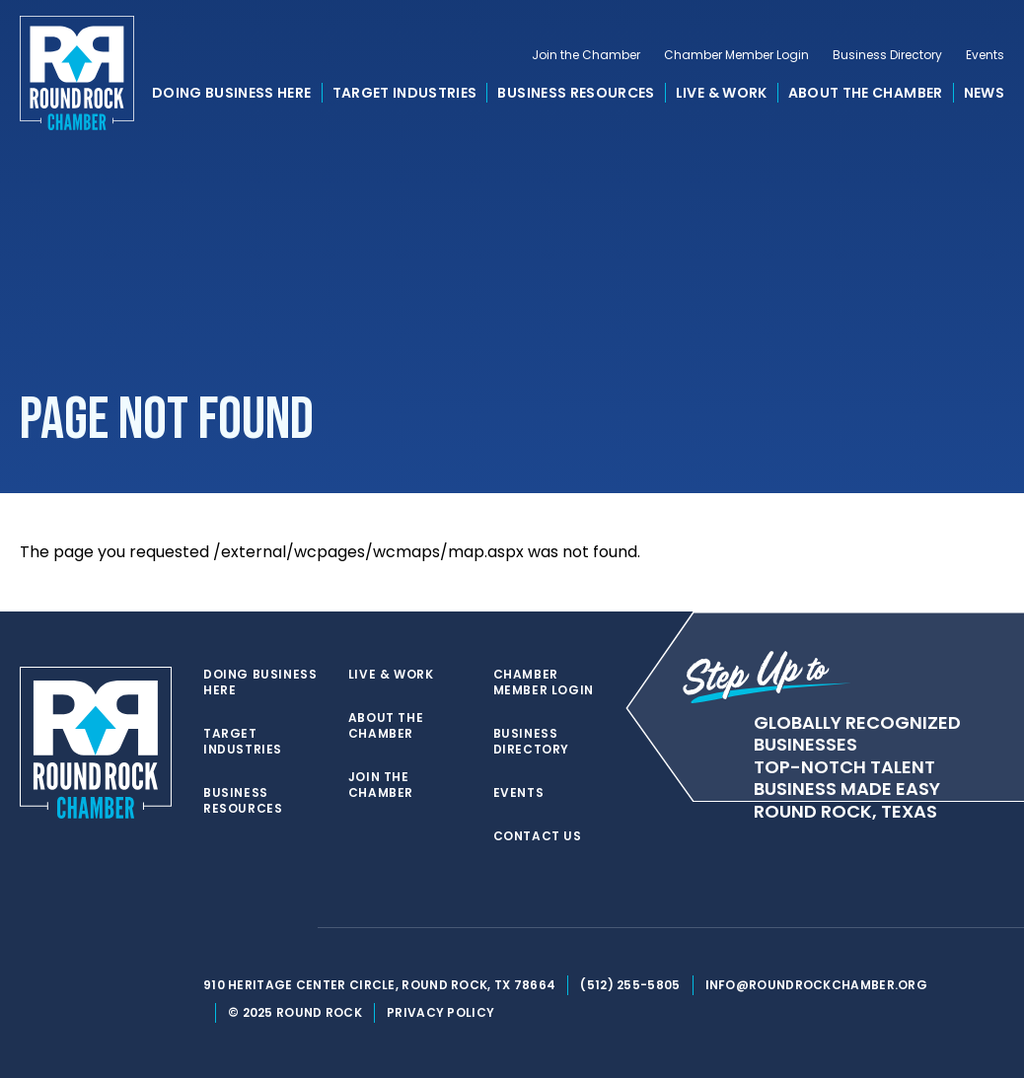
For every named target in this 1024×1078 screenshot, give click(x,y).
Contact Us (537, 836)
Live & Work (722, 93)
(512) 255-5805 (630, 984)
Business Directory (887, 55)
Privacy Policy (440, 1012)
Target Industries (404, 93)
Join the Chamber (586, 55)
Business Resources (575, 93)
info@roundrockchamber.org (816, 984)
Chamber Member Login (736, 55)
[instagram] (292, 928)
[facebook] (252, 928)
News (984, 93)
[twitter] (213, 928)
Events (985, 55)
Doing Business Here (232, 93)
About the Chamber (865, 93)
